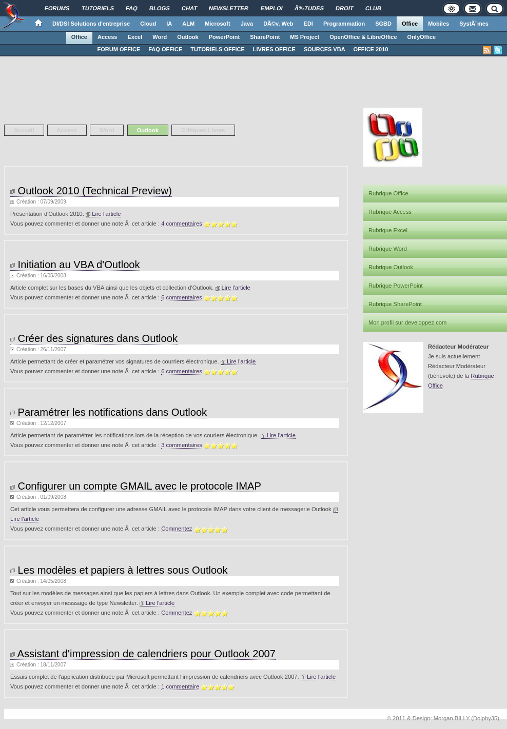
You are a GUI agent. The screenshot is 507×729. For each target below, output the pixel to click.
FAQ (131, 8)
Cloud (148, 24)
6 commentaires (181, 297)
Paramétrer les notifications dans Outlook (108, 412)
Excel (135, 37)
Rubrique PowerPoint (395, 285)
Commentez (176, 528)
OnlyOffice (421, 37)
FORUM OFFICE (119, 49)
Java (247, 24)
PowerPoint (224, 37)
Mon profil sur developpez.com (407, 322)
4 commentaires (181, 223)
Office (410, 24)
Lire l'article (103, 214)
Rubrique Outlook (390, 267)
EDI (308, 24)
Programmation (344, 24)
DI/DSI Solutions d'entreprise (91, 24)
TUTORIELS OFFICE (217, 49)
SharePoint (265, 37)
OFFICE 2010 (371, 49)
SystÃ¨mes (474, 24)
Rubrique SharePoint (395, 304)
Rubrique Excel (387, 230)
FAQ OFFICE (165, 49)
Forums (57, 8)
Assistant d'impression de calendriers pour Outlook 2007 (143, 653)
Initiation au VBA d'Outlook (75, 264)
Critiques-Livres (203, 130)
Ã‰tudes (309, 8)
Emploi (271, 8)
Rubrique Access (390, 212)
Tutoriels (98, 8)
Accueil (24, 130)
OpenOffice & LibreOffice (363, 37)
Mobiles (438, 24)
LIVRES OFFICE (274, 49)
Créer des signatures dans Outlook (94, 338)
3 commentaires (181, 445)
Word (159, 37)
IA (169, 24)
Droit (344, 8)
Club (373, 8)
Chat (189, 8)
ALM (188, 24)
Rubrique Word (387, 249)
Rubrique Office (388, 193)
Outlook (188, 37)
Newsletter (228, 8)
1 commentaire (180, 686)
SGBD (383, 24)
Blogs (159, 8)
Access (108, 37)
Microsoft (217, 24)
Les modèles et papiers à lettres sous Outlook (119, 570)
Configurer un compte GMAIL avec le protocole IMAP (135, 486)
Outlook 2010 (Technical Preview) (91, 190)
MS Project (304, 37)
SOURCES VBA (324, 49)
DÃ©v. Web (278, 24)
